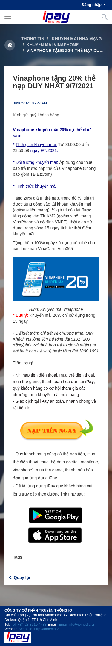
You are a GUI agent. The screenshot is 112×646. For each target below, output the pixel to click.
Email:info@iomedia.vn (77, 625)
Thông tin (32, 38)
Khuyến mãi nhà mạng (76, 38)
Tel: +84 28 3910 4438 (29, 625)
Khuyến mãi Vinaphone (53, 44)
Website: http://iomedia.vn (40, 629)
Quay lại (19, 577)
